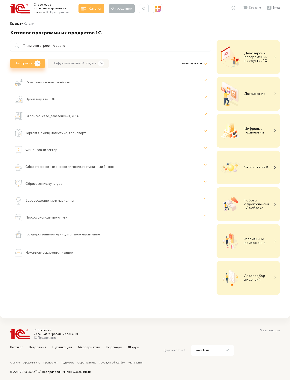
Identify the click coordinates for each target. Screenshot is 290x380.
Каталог (29, 23)
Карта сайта (135, 362)
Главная (15, 23)
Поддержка (67, 362)
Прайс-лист (50, 362)
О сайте (15, 362)
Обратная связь (86, 362)
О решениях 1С (31, 362)
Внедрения (37, 347)
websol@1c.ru (82, 372)
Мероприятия (89, 347)
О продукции (121, 9)
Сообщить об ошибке (112, 362)
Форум (133, 347)
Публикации (62, 347)
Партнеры (114, 347)
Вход (276, 7)
